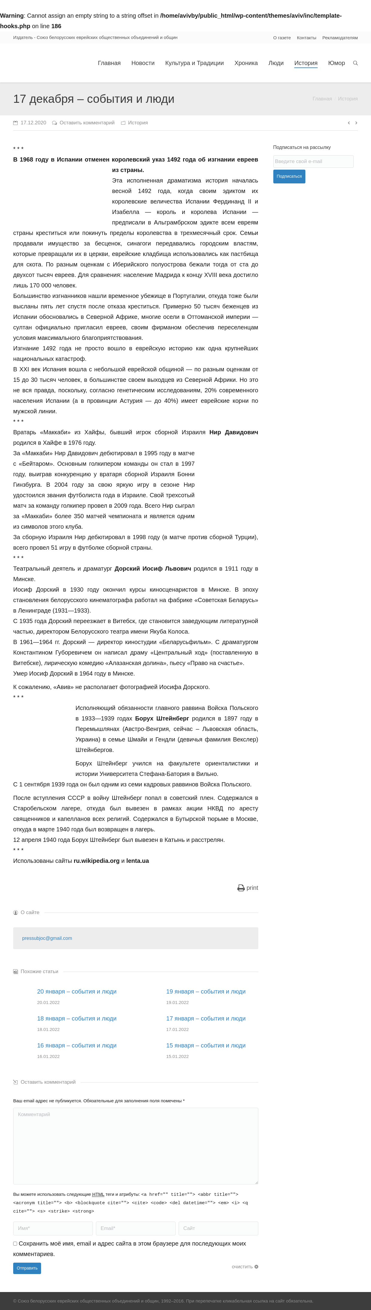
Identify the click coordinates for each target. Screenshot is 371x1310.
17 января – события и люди (206, 1018)
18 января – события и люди (77, 1018)
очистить (242, 1267)
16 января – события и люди (77, 1045)
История (348, 99)
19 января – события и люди (206, 991)
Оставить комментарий (87, 123)
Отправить (27, 1268)
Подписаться (289, 176)
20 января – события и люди (77, 991)
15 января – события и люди (206, 1045)
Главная (322, 99)
